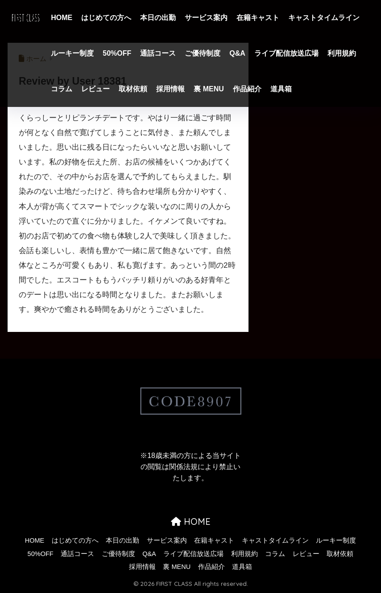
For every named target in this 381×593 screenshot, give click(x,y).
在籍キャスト (257, 17)
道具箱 (281, 89)
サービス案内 (206, 17)
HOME (61, 17)
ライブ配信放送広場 (286, 53)
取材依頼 (133, 89)
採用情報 (170, 89)
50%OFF (117, 53)
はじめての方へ (106, 17)
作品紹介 (247, 89)
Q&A (237, 53)
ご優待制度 (202, 53)
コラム (61, 89)
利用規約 (341, 53)
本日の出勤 (158, 17)
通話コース (158, 53)
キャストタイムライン (324, 17)
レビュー (95, 89)
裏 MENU (209, 89)
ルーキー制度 (72, 53)
